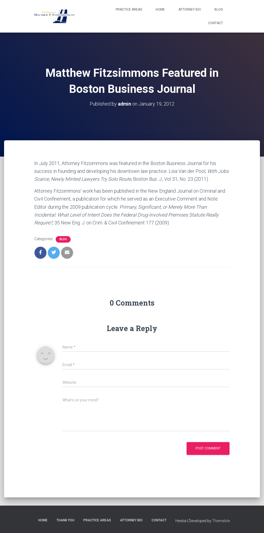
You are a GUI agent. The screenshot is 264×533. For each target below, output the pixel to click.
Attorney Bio (189, 9)
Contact (215, 23)
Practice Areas (129, 9)
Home (160, 9)
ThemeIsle (221, 521)
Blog (219, 9)
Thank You (65, 520)
